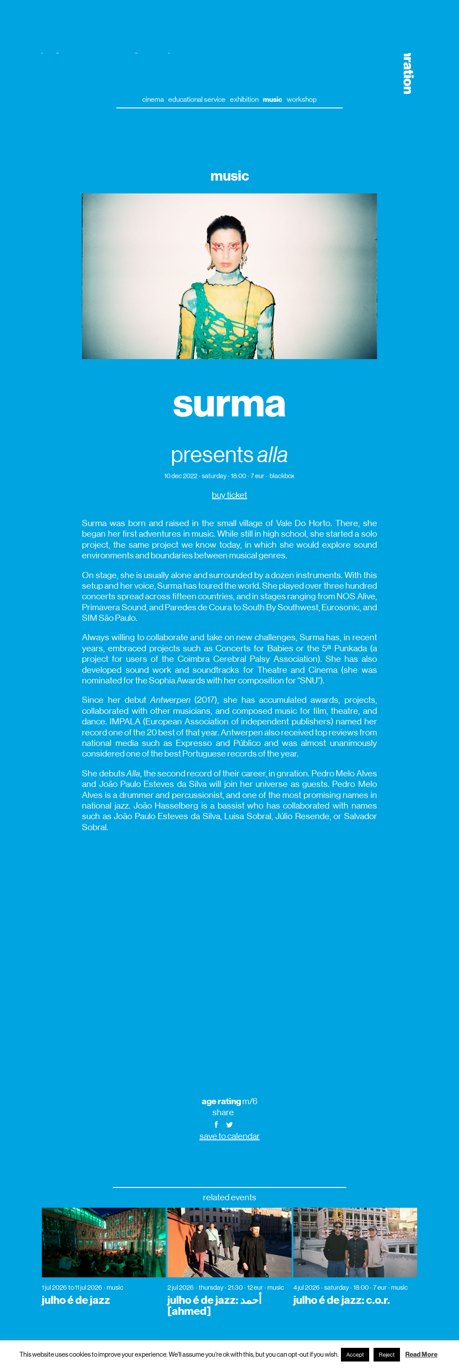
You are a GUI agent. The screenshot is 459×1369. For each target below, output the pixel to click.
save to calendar (230, 1136)
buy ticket (229, 495)
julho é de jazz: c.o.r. (341, 1300)
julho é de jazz (76, 1300)
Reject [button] (387, 1354)
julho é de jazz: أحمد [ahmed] (214, 1306)
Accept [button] (355, 1354)
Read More (421, 1354)
